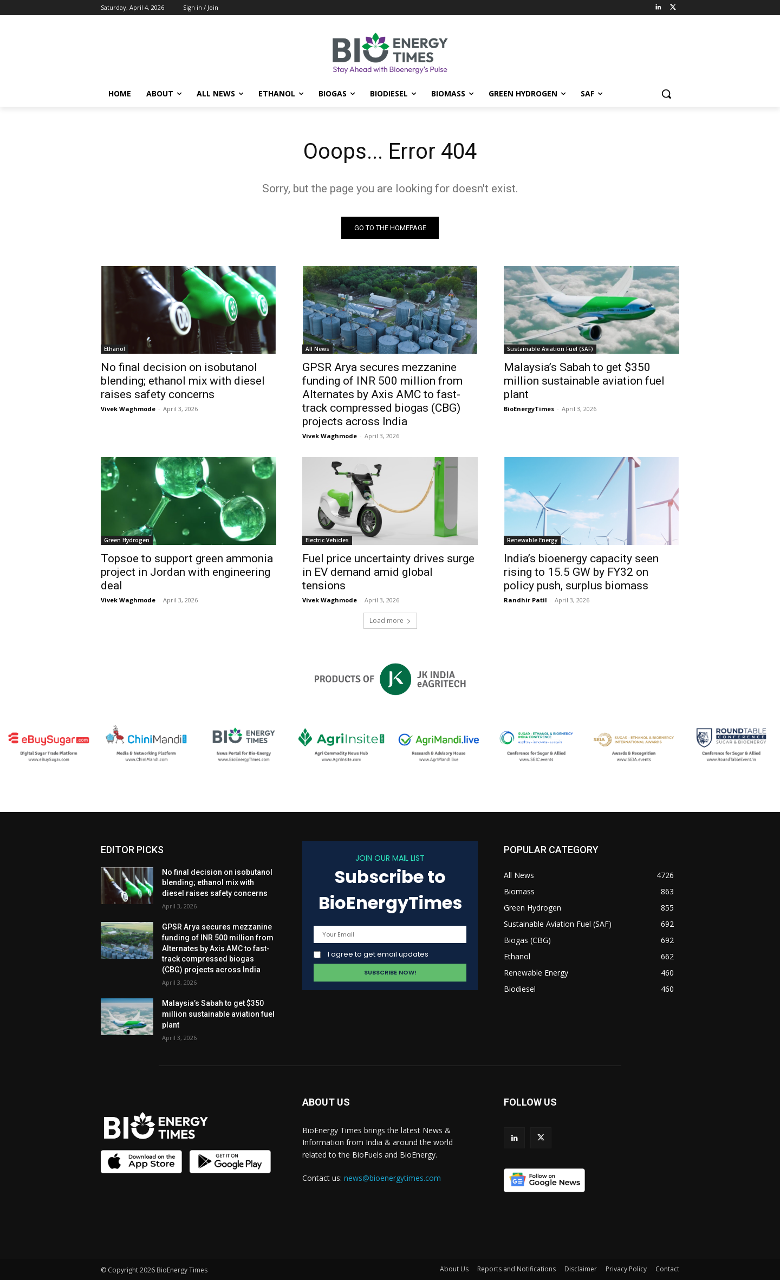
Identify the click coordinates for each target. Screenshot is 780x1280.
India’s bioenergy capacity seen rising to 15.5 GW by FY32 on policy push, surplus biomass (581, 572)
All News (317, 349)
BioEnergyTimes (529, 409)
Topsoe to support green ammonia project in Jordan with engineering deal (187, 572)
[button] (666, 94)
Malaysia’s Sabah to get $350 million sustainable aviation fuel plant (584, 381)
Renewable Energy (532, 540)
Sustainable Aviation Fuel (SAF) (550, 349)
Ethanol (114, 349)
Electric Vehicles (327, 540)
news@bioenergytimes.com (392, 1178)
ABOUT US (326, 1102)
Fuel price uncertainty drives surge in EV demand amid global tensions (388, 572)
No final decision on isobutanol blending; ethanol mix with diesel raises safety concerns (183, 381)
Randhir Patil (525, 600)
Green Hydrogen (127, 540)
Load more (390, 620)
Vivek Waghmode (128, 409)
